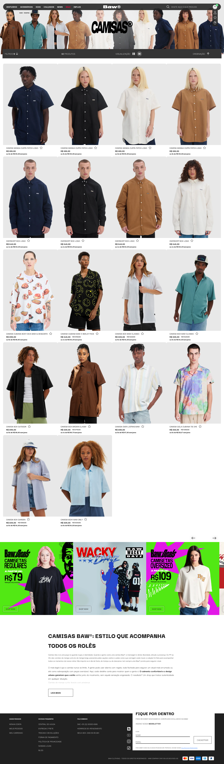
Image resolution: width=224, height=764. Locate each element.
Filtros (10, 53)
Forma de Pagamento (48, 737)
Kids (38, 6)
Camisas (34, 13)
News (60, 6)
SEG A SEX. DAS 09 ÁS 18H (88, 732)
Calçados (49, 6)
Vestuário (11, 6)
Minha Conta (15, 724)
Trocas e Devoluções (48, 732)
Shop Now (10, 608)
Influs (77, 6)
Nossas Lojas (44, 745)
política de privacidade (189, 748)
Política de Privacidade (50, 741)
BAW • (21, 13)
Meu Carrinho (16, 732)
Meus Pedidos (16, 728)
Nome (137, 731)
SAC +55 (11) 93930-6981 (87, 724)
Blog (40, 750)
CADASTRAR (202, 740)
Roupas (26, 13)
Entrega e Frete (46, 728)
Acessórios (26, 6)
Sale (68, 6)
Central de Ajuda (46, 724)
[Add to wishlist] (41, 148)
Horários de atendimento (89, 728)
